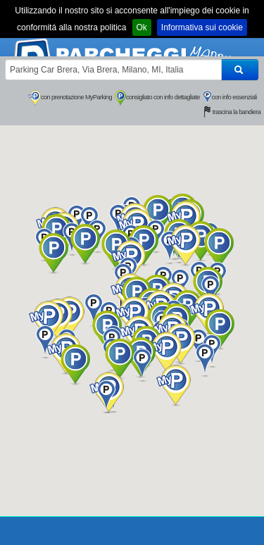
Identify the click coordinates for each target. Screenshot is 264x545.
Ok (142, 27)
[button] (164, 352)
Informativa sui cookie (202, 27)
